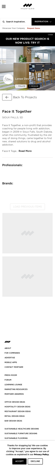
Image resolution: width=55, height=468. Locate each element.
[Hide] (50, 34)
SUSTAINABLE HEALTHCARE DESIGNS (22, 429)
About (8, 348)
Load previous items (27, 207)
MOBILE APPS (11, 362)
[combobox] (43, 21)
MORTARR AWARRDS (14, 394)
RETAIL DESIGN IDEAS (15, 416)
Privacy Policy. (41, 454)
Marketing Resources (16, 389)
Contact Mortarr (14, 367)
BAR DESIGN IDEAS (13, 421)
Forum (8, 380)
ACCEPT (19, 461)
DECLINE (35, 461)
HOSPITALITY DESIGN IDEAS (17, 407)
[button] (3, 6)
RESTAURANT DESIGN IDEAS (18, 411)
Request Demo (33, 28)
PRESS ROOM (11, 375)
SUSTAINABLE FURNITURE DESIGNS (21, 433)
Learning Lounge (13, 385)
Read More (25, 151)
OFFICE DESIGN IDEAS (15, 402)
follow (21, 86)
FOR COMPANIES (12, 353)
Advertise (10, 358)
